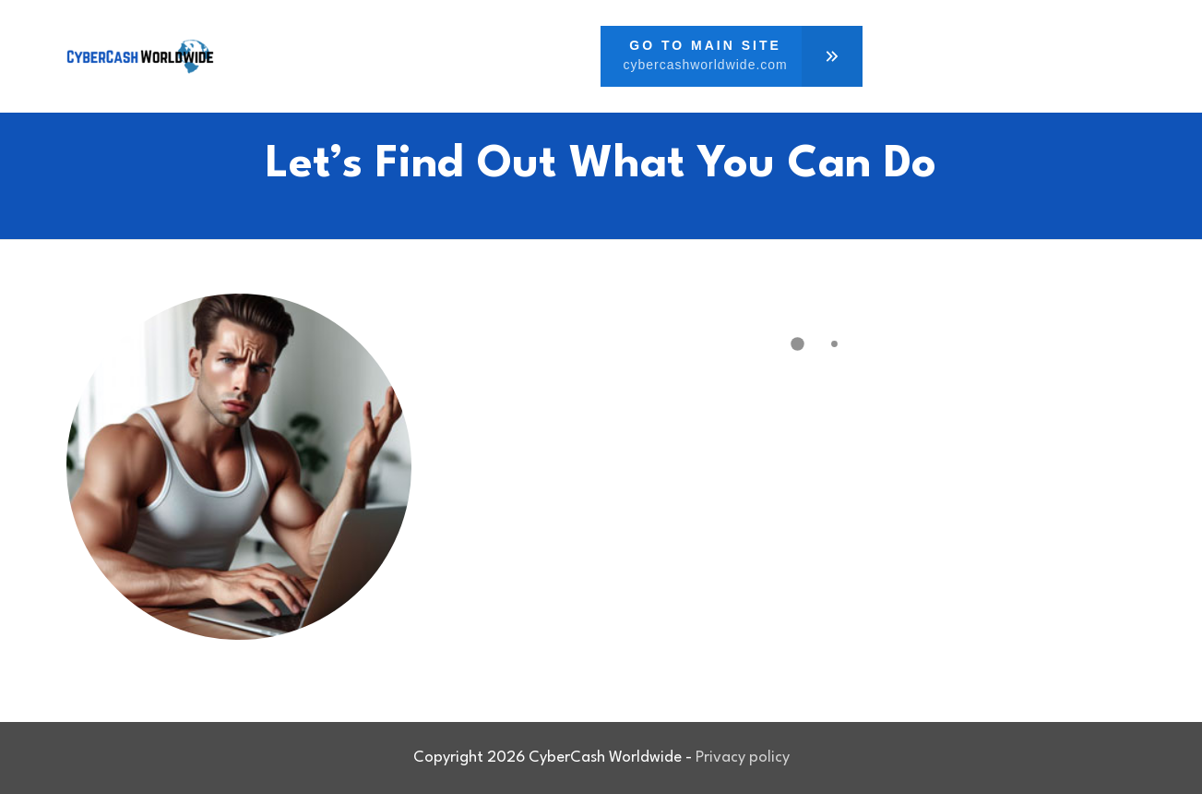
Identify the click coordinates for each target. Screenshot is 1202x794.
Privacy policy (743, 757)
